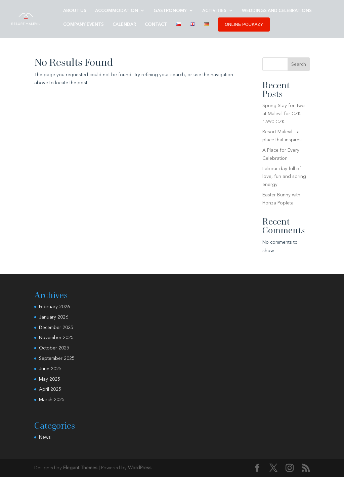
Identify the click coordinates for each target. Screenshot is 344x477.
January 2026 (53, 317)
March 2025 (51, 399)
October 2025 (54, 348)
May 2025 (49, 379)
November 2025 (56, 337)
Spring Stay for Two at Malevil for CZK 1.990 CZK (283, 113)
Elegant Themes (80, 468)
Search (298, 64)
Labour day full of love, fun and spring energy (284, 176)
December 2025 (56, 327)
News (45, 437)
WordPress (140, 468)
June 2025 (50, 369)
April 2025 (50, 389)
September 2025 (57, 358)
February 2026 (54, 306)
